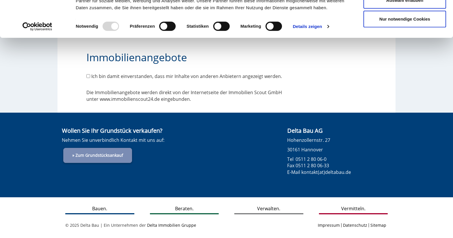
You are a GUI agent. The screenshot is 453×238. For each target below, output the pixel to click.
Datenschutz (355, 225)
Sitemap (378, 225)
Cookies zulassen (405, 15)
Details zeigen (307, 60)
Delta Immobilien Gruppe (171, 225)
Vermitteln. (353, 208)
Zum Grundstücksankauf (99, 155)
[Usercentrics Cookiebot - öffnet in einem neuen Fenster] (37, 60)
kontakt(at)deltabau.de (326, 172)
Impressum (329, 225)
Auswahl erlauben (404, 34)
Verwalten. (268, 208)
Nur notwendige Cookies (404, 53)
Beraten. (184, 208)
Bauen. (99, 208)
